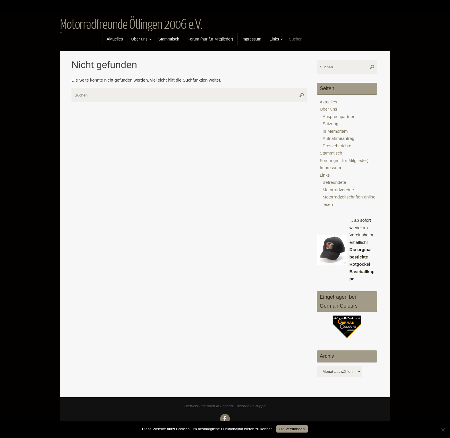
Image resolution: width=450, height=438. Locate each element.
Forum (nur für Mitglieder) (344, 160)
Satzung (330, 123)
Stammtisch (331, 152)
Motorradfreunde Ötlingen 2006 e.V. (131, 25)
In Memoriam (335, 131)
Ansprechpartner (338, 116)
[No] (443, 430)
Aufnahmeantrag (338, 138)
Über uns (328, 109)
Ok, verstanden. (292, 429)
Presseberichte (337, 145)
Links (325, 175)
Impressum (330, 167)
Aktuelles (328, 101)
